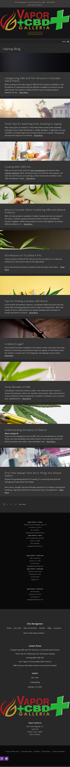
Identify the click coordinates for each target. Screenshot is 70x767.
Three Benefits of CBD (17, 387)
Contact (42, 628)
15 (16, 504)
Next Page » (22, 504)
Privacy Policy (46, 751)
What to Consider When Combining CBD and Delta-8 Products (35, 211)
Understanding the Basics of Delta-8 (26, 429)
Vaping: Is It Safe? (35, 687)
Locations (57, 628)
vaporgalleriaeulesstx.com (35, 546)
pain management (38, 170)
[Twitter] (6, 759)
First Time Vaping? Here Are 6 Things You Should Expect (33, 474)
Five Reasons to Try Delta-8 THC (23, 255)
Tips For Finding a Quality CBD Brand (26, 301)
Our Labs (17, 628)
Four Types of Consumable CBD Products (35, 662)
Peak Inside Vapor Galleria (34, 633)
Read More (24, 92)
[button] (64, 42)
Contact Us (39, 5)
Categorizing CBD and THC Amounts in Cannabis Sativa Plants (33, 79)
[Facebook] (2, 759)
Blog (49, 628)
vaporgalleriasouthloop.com (35, 566)
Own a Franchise (30, 628)
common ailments (12, 173)
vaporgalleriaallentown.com (35, 599)
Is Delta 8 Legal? (14, 344)
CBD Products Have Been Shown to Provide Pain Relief (35, 665)
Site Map (37, 751)
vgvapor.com (35, 579)
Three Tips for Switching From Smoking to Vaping (33, 123)
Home (9, 628)
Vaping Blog (35, 682)
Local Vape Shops (26, 751)
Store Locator (31, 5)
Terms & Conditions (59, 751)
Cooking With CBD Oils (18, 166)
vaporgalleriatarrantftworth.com (35, 532)
